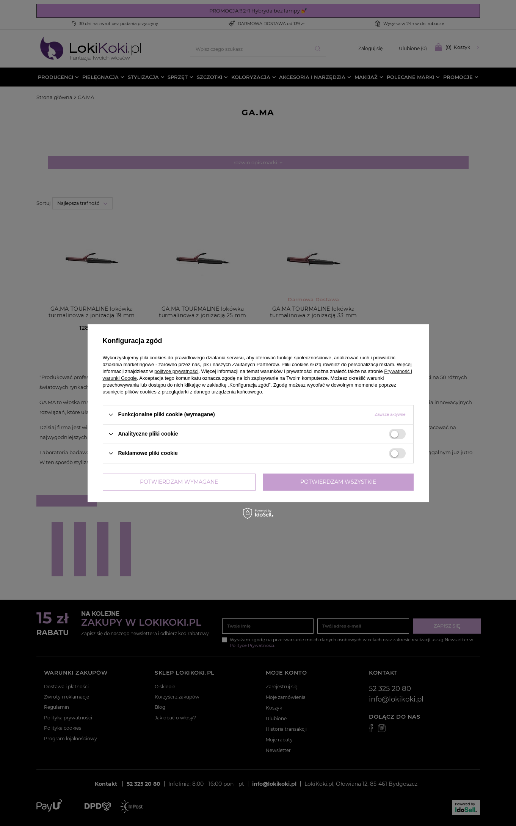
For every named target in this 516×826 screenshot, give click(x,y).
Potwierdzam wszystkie (338, 481)
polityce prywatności (176, 371)
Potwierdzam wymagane (179, 481)
